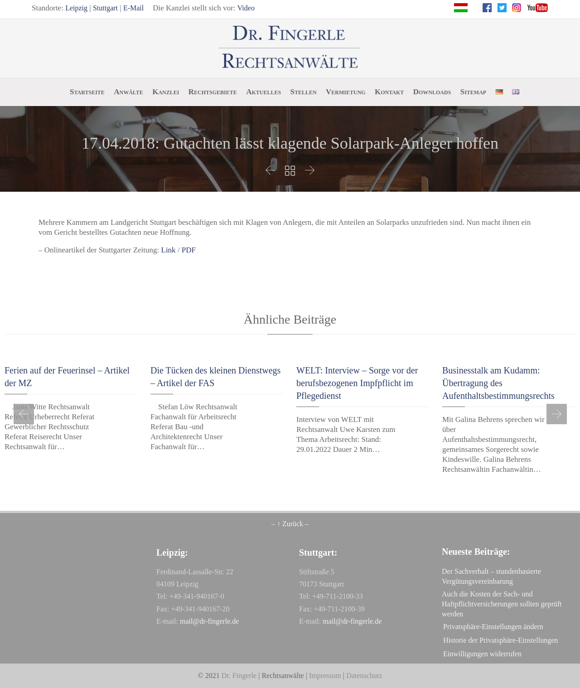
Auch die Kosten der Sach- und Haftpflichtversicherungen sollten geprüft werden (502, 604)
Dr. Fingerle (239, 675)
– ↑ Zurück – (290, 524)
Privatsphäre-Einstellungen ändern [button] (493, 626)
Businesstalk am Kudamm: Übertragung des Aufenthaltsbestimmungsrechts (498, 383)
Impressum (325, 675)
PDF (189, 250)
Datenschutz (364, 675)
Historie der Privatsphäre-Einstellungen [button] (500, 640)
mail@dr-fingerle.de (209, 621)
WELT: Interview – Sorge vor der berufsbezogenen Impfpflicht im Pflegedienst (357, 383)
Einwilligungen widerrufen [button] (482, 654)
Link (168, 250)
